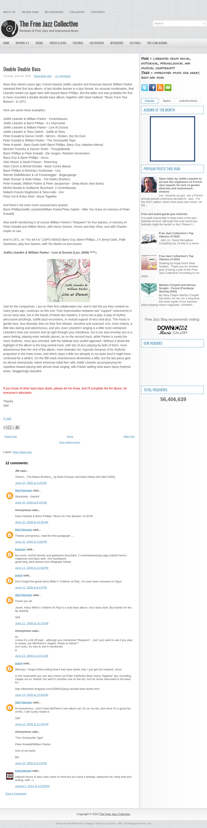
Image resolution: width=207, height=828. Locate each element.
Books (39, 43)
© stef (7, 418)
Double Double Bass (22, 69)
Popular (150, 100)
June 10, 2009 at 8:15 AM (31, 502)
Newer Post (11, 436)
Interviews (116, 43)
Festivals (135, 43)
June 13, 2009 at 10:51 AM (31, 655)
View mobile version (69, 442)
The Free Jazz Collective (48, 24)
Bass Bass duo (43, 76)
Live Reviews (97, 43)
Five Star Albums (157, 43)
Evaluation (77, 12)
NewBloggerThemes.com (137, 823)
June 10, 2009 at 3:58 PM (31, 541)
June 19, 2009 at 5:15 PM (31, 763)
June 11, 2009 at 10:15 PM (31, 623)
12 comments (63, 76)
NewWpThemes (75, 823)
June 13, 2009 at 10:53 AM (31, 694)
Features (78, 43)
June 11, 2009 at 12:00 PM (31, 567)
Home (6, 43)
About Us (9, 12)
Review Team (30, 12)
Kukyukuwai (23, 770)
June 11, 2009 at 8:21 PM (31, 587)
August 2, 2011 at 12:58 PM (32, 786)
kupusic (20, 549)
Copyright (98, 12)
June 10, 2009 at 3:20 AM (31, 483)
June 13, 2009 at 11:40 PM (31, 724)
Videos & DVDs (58, 43)
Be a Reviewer (54, 12)
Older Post (129, 436)
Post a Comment (15, 793)
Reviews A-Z (22, 43)
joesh (18, 575)
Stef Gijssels (23, 490)
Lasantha (111, 823)
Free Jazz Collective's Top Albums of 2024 (176, 257)
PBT (120, 823)
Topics (167, 100)
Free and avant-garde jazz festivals (164, 214)
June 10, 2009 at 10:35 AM (31, 522)
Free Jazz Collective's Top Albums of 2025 (176, 235)
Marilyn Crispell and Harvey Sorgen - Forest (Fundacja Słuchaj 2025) (177, 288)
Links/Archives (188, 100)
